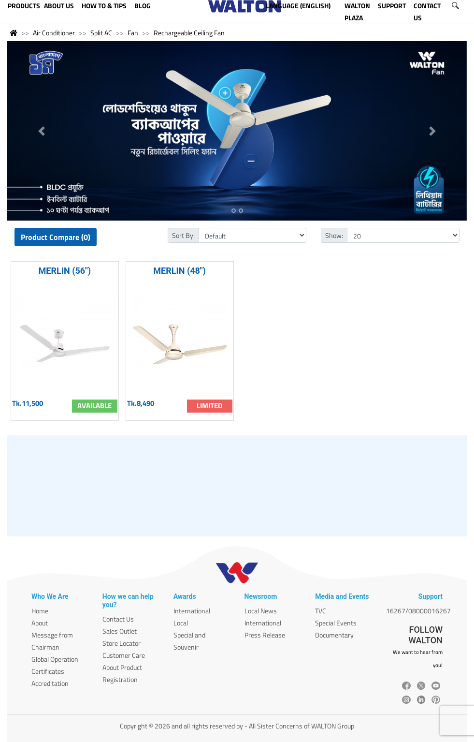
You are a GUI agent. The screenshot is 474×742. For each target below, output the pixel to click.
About (39, 623)
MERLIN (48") (179, 271)
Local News (260, 611)
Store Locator (121, 643)
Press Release (264, 635)
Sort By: (183, 235)
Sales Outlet (119, 631)
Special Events (336, 623)
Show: (334, 235)
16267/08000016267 (418, 611)
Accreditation (50, 683)
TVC (320, 611)
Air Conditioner (54, 33)
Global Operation (54, 659)
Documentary (334, 635)
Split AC (101, 33)
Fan (133, 33)
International (191, 611)
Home (39, 611)
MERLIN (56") (65, 271)
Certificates (47, 671)
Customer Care (123, 655)
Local (180, 623)
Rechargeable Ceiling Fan (189, 33)
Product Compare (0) (55, 237)
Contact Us (118, 619)
